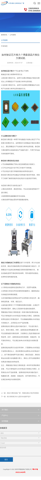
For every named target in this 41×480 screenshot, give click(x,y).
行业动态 (4, 46)
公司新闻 (13, 35)
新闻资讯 (4, 35)
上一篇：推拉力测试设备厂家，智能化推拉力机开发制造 (20, 393)
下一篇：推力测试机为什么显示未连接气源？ (16, 396)
